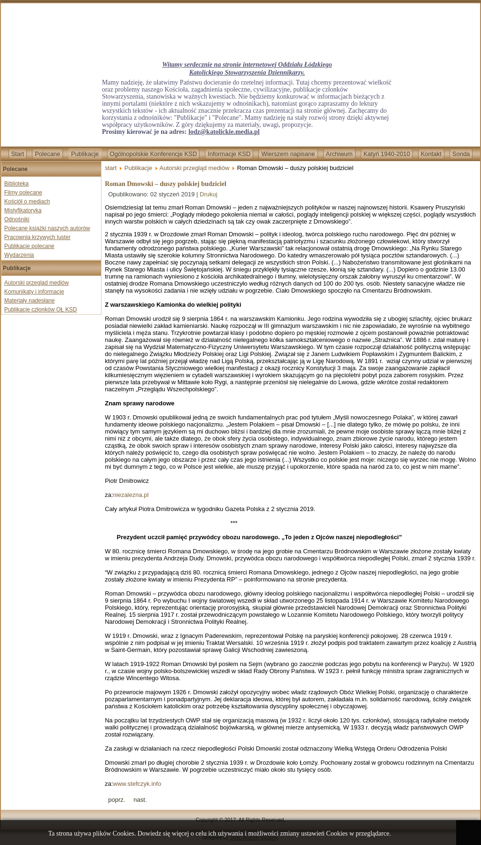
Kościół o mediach (27, 201)
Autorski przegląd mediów (36, 282)
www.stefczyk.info (137, 783)
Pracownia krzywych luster (37, 237)
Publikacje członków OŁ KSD (40, 309)
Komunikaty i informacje (34, 291)
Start (17, 153)
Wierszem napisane (288, 153)
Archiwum (339, 153)
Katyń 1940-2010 (387, 153)
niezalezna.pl (131, 494)
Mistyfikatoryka (22, 210)
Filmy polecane (23, 192)
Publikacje (85, 153)
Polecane (47, 153)
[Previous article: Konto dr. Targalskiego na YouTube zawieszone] (116, 799)
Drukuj (208, 194)
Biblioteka (16, 183)
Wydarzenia (19, 255)
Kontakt (431, 153)
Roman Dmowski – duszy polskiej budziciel (165, 183)
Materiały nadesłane (29, 300)
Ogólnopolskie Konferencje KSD (153, 153)
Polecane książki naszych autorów (47, 228)
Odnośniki (16, 219)
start (110, 167)
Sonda (461, 153)
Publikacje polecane (29, 246)
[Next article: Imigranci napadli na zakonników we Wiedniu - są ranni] (140, 799)
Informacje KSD (229, 153)
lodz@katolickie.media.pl (223, 131)
